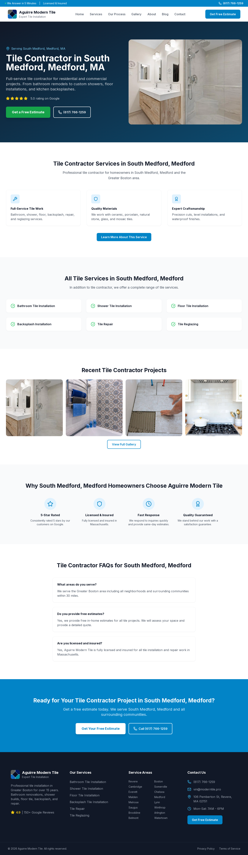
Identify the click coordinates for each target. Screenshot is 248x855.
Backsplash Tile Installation (89, 802)
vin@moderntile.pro (204, 789)
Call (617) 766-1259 (150, 729)
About (151, 14)
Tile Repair (77, 809)
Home (79, 14)
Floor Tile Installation (84, 795)
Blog (165, 14)
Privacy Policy (206, 848)
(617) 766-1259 (231, 3)
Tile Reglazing (79, 815)
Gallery (136, 14)
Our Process (116, 14)
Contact (179, 14)
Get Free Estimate (223, 14)
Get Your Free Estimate (101, 729)
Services (96, 14)
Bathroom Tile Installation (88, 782)
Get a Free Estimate (28, 112)
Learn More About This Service (124, 237)
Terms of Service (229, 848)
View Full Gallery (124, 444)
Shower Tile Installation (86, 788)
